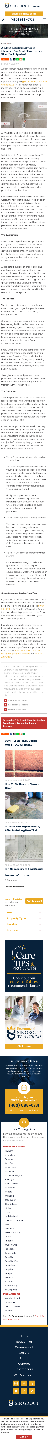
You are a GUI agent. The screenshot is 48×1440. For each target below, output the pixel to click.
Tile (17, 720)
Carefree (9, 1163)
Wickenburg (11, 1285)
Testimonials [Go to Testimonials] (24, 1369)
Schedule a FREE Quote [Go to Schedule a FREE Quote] (24, 13)
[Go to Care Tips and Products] (24, 966)
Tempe (8, 1273)
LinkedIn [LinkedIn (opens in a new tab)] (24, 1391)
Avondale (10, 1155)
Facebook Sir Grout (17, 700)
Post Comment (34, 901)
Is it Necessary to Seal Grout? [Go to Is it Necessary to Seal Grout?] (24, 869)
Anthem (9, 1150)
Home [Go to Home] (3, 43)
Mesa (7, 1224)
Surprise (9, 1269)
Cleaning (31, 720)
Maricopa (10, 1302)
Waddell (9, 1281)
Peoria (8, 1236)
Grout (23, 720)
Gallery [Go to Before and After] (24, 1353)
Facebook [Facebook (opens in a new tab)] (24, 1383)
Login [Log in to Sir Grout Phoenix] (7, 899)
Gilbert (8, 1191)
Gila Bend (10, 1187)
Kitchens (7, 726)
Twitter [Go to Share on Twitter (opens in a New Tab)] (14, 59)
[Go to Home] (24, 6)
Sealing (41, 720)
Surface (12, 930)
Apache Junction (13, 1298)
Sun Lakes (10, 1265)
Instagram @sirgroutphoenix (15, 653)
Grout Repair (9, 723)
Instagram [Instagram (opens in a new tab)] (16, 1383)
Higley (8, 1208)
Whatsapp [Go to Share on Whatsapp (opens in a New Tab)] (17, 59)
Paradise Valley (12, 1232)
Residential (22, 723)
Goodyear (10, 1199)
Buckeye (9, 1159)
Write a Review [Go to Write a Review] (3, 19)
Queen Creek (11, 1244)
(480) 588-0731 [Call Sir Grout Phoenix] (22, 20)
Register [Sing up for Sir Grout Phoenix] (17, 899)
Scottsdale (10, 1253)
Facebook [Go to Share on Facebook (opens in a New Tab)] (11, 59)
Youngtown (11, 1289)
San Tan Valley (12, 1306)
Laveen (8, 1212)
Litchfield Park (11, 1216)
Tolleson (9, 1277)
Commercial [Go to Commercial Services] (24, 1347)
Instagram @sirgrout (18, 705)
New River (9, 1228)
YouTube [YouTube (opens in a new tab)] (16, 1391)
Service (12, 924)
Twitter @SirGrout (17, 709)
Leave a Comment (19, 875)
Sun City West (12, 1261)
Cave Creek (11, 1167)
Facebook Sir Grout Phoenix (28, 650)
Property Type (16, 918)
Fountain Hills (11, 1183)
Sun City (9, 1257)
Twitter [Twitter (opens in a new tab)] (32, 1383)
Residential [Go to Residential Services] (24, 1342)
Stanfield (9, 1310)
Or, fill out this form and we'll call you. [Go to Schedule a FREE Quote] (24, 1110)
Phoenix (9, 1240)
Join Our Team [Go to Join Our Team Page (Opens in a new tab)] (24, 1375)
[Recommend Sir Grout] (24, 1022)
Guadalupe (11, 1204)
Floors (32, 723)
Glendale (9, 1195)
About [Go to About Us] (24, 1358)
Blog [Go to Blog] (10, 43)
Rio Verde (10, 1248)
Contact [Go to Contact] (24, 1364)
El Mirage (9, 1179)
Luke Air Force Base (14, 1220)
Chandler (9, 1171)
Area (10, 912)
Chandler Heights (13, 1175)
